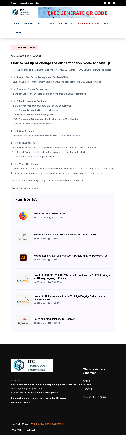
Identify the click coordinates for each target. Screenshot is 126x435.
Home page (16, 430)
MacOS (41, 23)
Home (16, 23)
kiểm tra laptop (48, 398)
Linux (51, 23)
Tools (107, 23)
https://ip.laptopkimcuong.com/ (41, 392)
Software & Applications (88, 23)
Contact (17, 32)
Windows (28, 23)
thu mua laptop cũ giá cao (24, 398)
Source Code (65, 23)
